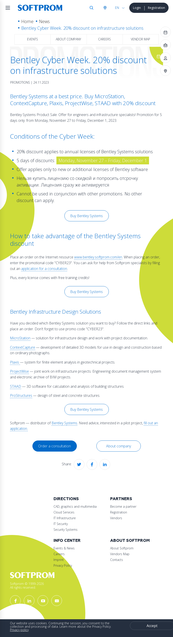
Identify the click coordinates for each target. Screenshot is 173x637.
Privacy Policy (63, 565)
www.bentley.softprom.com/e (97, 257)
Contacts (116, 560)
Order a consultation (54, 446)
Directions (66, 498)
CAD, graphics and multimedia (75, 506)
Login (137, 8)
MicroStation (20, 338)
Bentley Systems (64, 423)
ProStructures (21, 395)
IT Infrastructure (65, 518)
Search (91, 7)
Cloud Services (64, 512)
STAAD (15, 386)
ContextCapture (22, 347)
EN (117, 8)
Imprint (59, 560)
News (44, 21)
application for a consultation (44, 268)
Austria (104, 7)
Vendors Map (119, 554)
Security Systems (66, 529)
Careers (104, 39)
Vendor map (140, 39)
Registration (156, 8)
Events (32, 39)
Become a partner (123, 506)
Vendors (116, 518)
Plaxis (15, 362)
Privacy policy (19, 630)
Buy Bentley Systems (86, 215)
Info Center (67, 540)
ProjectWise (19, 371)
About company (68, 39)
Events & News (64, 548)
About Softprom (130, 540)
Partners (121, 498)
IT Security (61, 524)
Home (27, 21)
